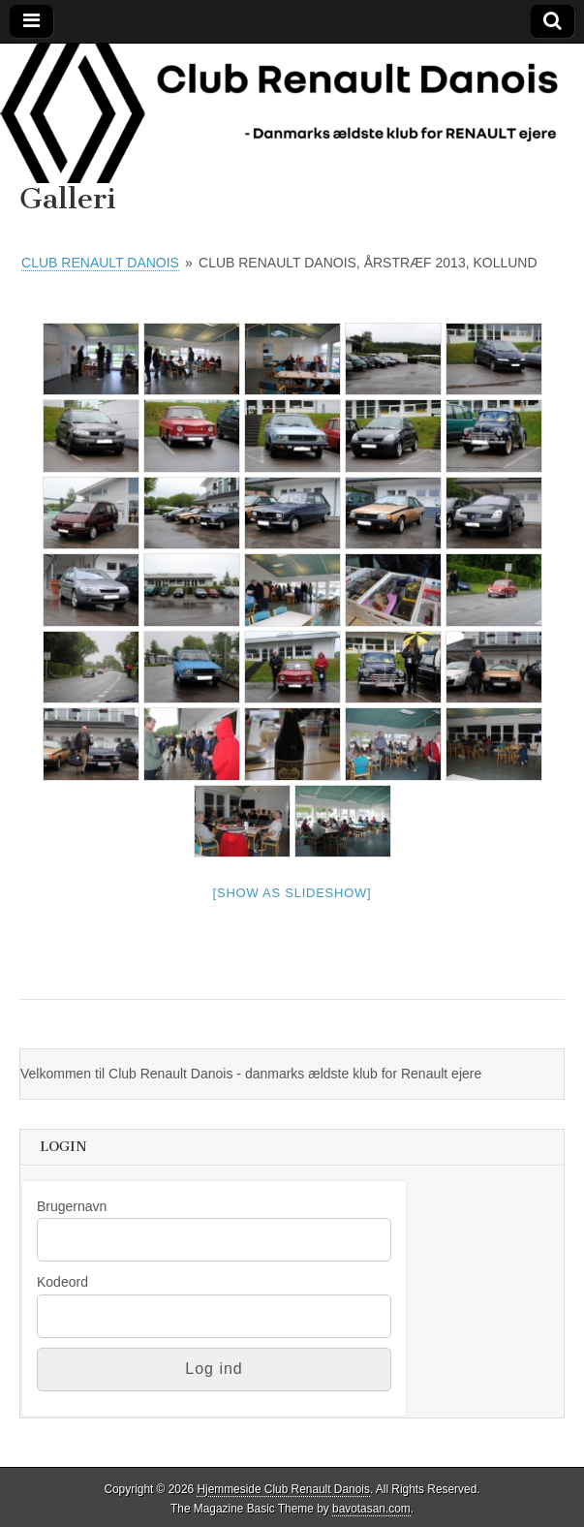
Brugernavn (72, 1206)
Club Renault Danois (100, 262)
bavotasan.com (371, 1508)
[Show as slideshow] (292, 893)
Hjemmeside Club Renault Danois (283, 1489)
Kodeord (62, 1282)
